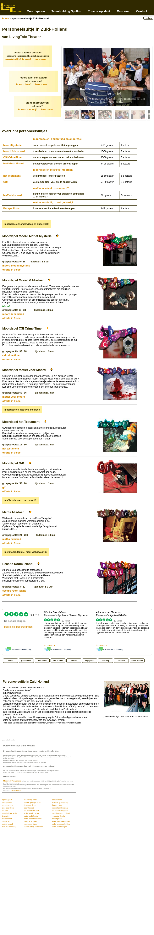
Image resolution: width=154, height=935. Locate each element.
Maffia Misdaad (12, 195)
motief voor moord (13, 396)
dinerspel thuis (8, 808)
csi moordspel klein (31, 811)
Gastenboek (16, 790)
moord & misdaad (13, 314)
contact (74, 661)
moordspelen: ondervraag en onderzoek (57, 138)
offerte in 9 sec (11, 269)
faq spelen (89, 661)
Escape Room (11, 208)
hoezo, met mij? (37, 109)
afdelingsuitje (57, 819)
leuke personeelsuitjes (61, 821)
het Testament (11, 175)
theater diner (57, 805)
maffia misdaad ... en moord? (51, 188)
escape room (57, 800)
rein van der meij (8, 827)
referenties (42, 661)
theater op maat (30, 800)
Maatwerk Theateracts (12, 781)
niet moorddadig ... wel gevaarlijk (53, 202)
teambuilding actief (9, 813)
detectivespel (7, 824)
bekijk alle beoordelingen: (18, 626)
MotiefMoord (13, 163)
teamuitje (5, 816)
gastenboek (76, 98)
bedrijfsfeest (29, 808)
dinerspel (5, 821)
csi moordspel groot (60, 811)
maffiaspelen (7, 819)
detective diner (30, 805)
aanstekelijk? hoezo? (27, 59)
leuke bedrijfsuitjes (59, 827)
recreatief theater (59, 816)
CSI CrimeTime (12, 157)
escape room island (14, 590)
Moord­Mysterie (12, 145)
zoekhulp (105, 661)
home (5, 18)
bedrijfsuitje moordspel (61, 813)
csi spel (5, 811)
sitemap (121, 661)
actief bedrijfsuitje (31, 816)
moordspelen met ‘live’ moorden (53, 169)
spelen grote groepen (32, 802)
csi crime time (10, 355)
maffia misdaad (11, 539)
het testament (10, 448)
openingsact (7, 800)
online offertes (137, 661)
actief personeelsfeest (32, 819)
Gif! (5, 181)
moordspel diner (30, 821)
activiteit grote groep (60, 802)
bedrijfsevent (7, 802)
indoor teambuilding (60, 808)
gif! (4, 487)
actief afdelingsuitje (31, 813)
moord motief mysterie (16, 265)
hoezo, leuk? (33, 84)
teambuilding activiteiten (33, 827)
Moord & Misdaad (14, 151)
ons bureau (58, 661)
